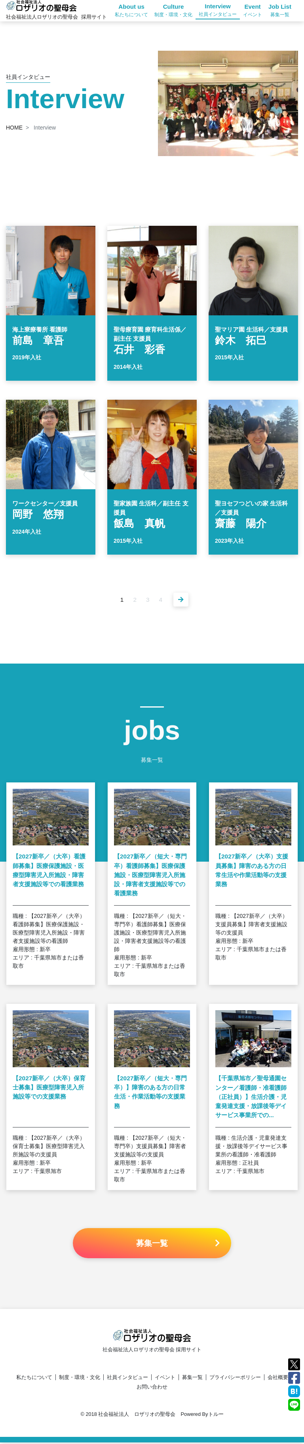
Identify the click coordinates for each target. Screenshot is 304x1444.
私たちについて (34, 1379)
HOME (14, 127)
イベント (165, 1379)
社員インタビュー (127, 1379)
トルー (216, 1416)
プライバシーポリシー (235, 1379)
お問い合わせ (152, 1388)
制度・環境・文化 (79, 1379)
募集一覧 (192, 1379)
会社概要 (278, 1379)
